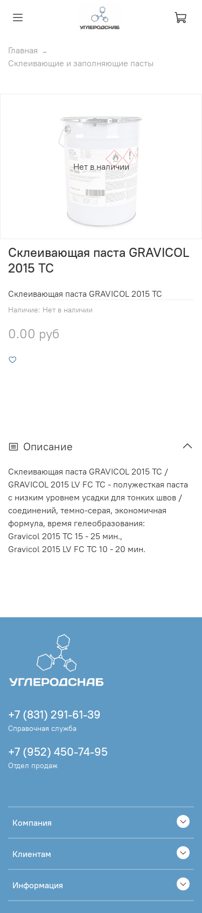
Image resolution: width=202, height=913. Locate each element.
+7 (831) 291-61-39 (54, 714)
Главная (23, 50)
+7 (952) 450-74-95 (58, 751)
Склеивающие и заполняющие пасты (81, 63)
